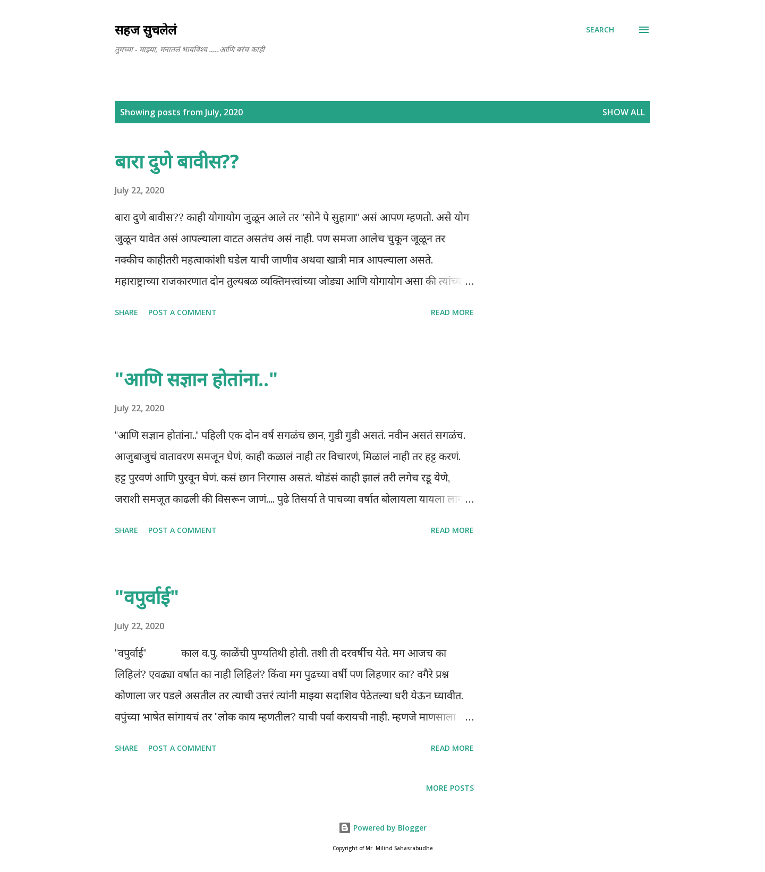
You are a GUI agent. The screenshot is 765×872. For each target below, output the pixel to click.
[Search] (600, 29)
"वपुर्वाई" (147, 597)
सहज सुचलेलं (145, 29)
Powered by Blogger (382, 828)
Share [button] (126, 312)
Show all (623, 112)
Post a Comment (182, 312)
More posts (450, 788)
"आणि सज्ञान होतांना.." (196, 379)
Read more (452, 312)
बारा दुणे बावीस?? (177, 161)
